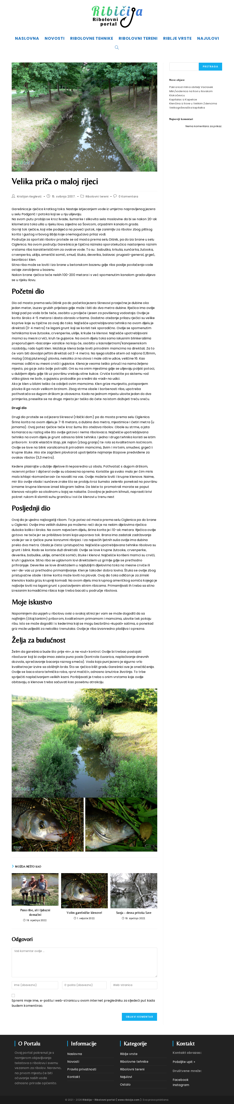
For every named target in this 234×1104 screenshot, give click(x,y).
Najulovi (126, 1077)
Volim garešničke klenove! (84, 913)
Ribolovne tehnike (134, 1061)
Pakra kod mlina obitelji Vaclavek (191, 87)
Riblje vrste (128, 1054)
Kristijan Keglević (29, 196)
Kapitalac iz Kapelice (183, 99)
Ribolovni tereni (97, 196)
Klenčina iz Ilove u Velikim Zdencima (193, 103)
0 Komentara (128, 196)
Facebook (181, 1080)
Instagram (181, 1085)
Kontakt (73, 1077)
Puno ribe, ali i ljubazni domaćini (35, 912)
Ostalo (125, 1084)
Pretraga (210, 66)
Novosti (73, 1061)
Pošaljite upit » (184, 1062)
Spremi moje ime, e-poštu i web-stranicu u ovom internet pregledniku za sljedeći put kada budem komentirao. (83, 1003)
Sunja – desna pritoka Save (133, 913)
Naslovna (74, 1054)
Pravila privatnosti (81, 1069)
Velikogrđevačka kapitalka (187, 108)
